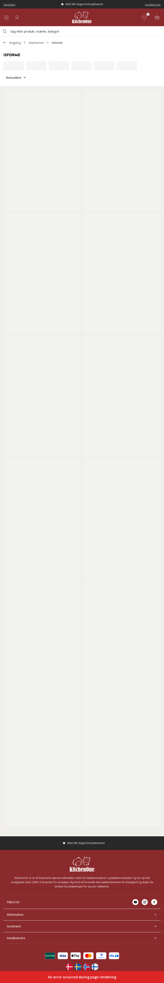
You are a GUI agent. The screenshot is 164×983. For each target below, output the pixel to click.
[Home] (82, 17)
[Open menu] (6, 17)
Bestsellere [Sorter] (16, 77)
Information (82, 915)
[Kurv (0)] (157, 17)
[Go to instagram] (145, 902)
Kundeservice (153, 4)
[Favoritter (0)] (145, 17)
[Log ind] (17, 17)
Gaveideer (9, 4)
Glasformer (36, 43)
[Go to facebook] (154, 902)
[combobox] (82, 31)
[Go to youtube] (135, 902)
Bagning (15, 43)
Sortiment (82, 926)
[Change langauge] (69, 966)
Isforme (57, 43)
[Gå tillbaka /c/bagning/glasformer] (4, 42)
